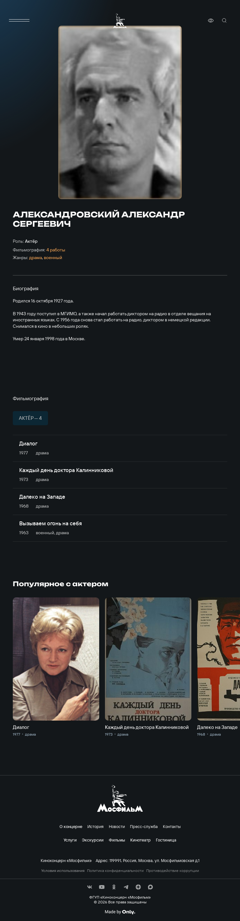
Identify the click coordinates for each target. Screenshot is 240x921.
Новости (117, 826)
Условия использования (62, 870)
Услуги (70, 839)
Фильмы (117, 839)
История (95, 826)
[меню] (19, 20)
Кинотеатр (140, 839)
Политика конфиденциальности (115, 870)
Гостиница (166, 839)
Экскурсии (93, 839)
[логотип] (120, 21)
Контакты (172, 826)
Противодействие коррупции (172, 870)
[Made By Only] (120, 912)
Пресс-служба (144, 826)
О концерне (71, 826)
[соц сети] (89, 887)
